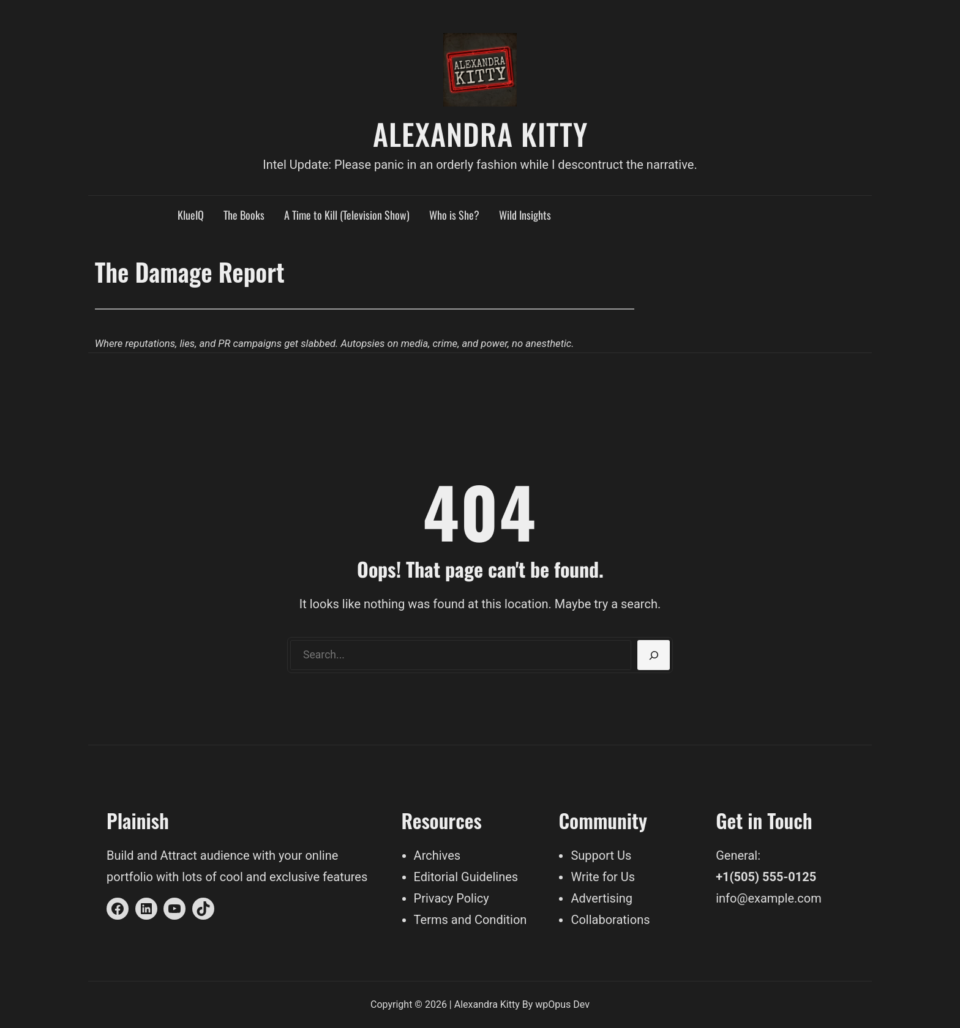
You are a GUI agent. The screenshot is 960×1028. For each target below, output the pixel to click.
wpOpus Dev (562, 1004)
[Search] (653, 655)
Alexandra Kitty (480, 133)
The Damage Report (190, 271)
